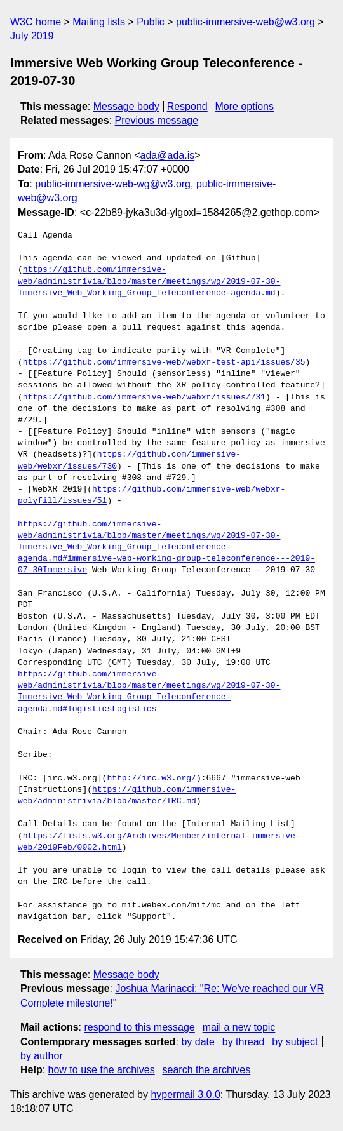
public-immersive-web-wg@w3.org (113, 183)
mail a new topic (239, 1027)
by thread (243, 1041)
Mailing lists (98, 22)
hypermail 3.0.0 (185, 1094)
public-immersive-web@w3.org (245, 22)
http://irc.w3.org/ (151, 778)
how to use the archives (101, 1069)
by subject (295, 1041)
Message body (126, 106)
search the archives (207, 1069)
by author (41, 1055)
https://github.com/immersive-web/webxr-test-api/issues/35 (164, 362)
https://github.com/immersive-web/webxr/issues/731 (144, 397)
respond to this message (139, 1027)
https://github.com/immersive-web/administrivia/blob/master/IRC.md (127, 795)
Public (151, 22)
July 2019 (32, 35)
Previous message (157, 120)
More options (244, 106)
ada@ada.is (167, 155)
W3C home (35, 22)
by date (197, 1041)
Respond (187, 106)
